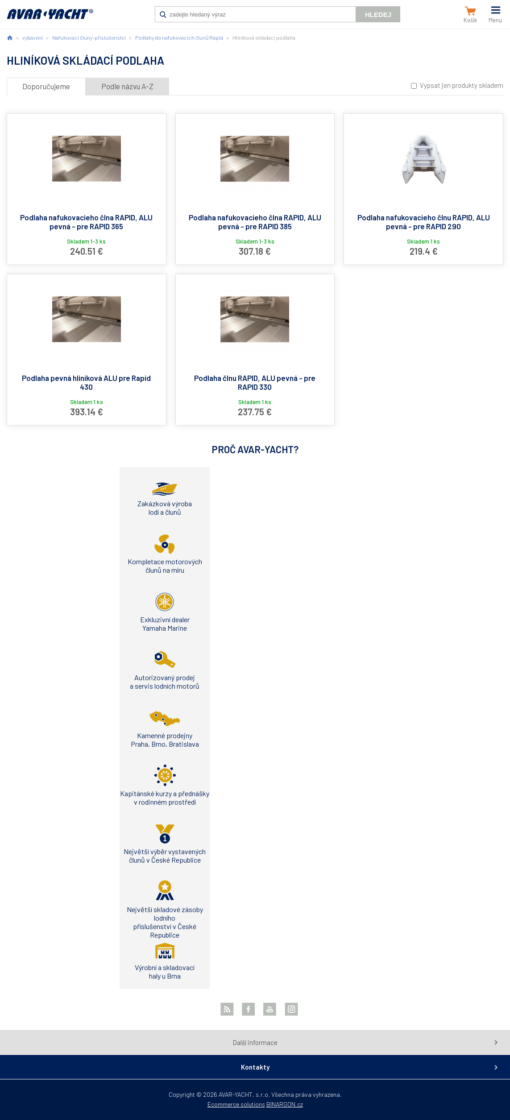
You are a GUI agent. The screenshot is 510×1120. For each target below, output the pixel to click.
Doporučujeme (46, 86)
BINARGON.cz (284, 1104)
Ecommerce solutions (236, 1104)
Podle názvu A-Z (127, 86)
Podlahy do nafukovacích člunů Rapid (179, 37)
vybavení (32, 37)
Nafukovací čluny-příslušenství (89, 37)
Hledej (378, 14)
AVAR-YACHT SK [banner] (50, 19)
